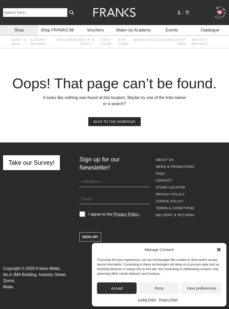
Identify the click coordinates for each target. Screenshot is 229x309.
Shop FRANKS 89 (57, 30)
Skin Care (106, 42)
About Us (165, 160)
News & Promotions (175, 167)
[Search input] (36, 12)
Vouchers (95, 30)
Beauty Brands (200, 42)
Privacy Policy (168, 300)
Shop (19, 30)
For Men (182, 42)
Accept (117, 288)
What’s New (19, 42)
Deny (159, 288)
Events (172, 30)
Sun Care (123, 42)
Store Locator (171, 187)
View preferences (201, 288)
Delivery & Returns (175, 215)
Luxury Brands (39, 42)
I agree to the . (116, 214)
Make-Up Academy (133, 30)
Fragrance (69, 40)
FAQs (160, 173)
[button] (218, 249)
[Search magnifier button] (71, 12)
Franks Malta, (48, 268)
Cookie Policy (147, 300)
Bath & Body (87, 42)
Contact (164, 180)
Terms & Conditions (175, 208)
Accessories (164, 40)
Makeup (142, 40)
